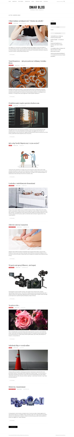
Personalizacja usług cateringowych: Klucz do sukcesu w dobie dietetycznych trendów (58, 50)
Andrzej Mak (15, 23)
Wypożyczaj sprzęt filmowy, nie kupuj (22, 265)
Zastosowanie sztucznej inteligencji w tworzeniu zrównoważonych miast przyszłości (58, 55)
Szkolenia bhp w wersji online (19, 345)
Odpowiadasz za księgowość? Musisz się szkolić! (26, 21)
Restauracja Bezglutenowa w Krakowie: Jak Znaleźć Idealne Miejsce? (57, 45)
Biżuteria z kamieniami (17, 387)
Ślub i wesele (20, 1)
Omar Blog (37, 7)
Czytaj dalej (12, 54)
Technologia (27, 1)
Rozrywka (11, 307)
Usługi (33, 1)
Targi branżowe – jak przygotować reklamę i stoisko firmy (27, 62)
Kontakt (52, 29)
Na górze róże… (14, 305)
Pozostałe (46, 1)
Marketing (15, 1)
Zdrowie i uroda (39, 1)
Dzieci (10, 1)
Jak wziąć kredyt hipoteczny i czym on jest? (24, 143)
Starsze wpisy (13, 426)
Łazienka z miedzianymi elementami (22, 183)
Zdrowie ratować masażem (18, 225)
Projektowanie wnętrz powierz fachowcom (24, 103)
